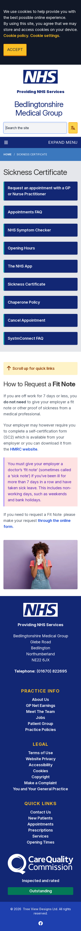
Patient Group (40, 723)
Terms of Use (40, 753)
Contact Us (40, 812)
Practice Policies (40, 729)
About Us (40, 699)
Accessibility (40, 765)
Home (7, 154)
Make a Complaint (40, 783)
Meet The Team (40, 711)
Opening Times (40, 842)
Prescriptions (40, 830)
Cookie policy (15, 35)
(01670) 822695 (52, 671)
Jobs (40, 717)
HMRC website (23, 449)
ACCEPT (15, 49)
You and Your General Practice (40, 789)
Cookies (40, 771)
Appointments (40, 824)
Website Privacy (41, 759)
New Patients (40, 818)
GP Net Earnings (40, 705)
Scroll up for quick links (31, 368)
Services (40, 836)
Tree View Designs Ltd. (40, 909)
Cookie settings (44, 35)
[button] (40, 191)
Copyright (41, 777)
